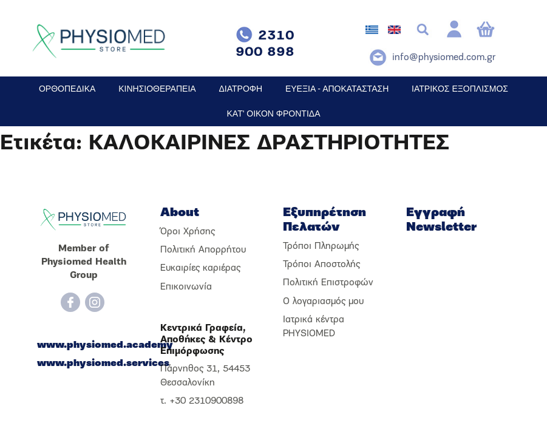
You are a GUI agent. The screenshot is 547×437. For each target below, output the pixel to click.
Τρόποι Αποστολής (321, 264)
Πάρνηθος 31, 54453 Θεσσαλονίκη (205, 375)
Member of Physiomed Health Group (83, 262)
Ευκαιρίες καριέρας (200, 268)
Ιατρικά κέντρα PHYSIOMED (313, 326)
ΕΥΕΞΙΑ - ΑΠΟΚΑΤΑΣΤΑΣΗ (337, 88)
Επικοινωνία (186, 287)
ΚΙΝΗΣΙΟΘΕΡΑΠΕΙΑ (156, 88)
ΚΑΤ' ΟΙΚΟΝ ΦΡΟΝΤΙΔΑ (274, 113)
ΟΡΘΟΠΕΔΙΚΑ (67, 88)
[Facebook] (70, 302)
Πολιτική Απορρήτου (203, 250)
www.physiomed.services (84, 363)
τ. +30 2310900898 (201, 401)
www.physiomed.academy (84, 345)
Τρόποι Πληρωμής (321, 246)
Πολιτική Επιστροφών (328, 283)
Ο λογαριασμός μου (323, 302)
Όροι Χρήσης (187, 232)
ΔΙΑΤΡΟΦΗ (240, 88)
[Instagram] (94, 302)
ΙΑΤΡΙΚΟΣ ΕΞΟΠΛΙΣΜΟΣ (460, 88)
